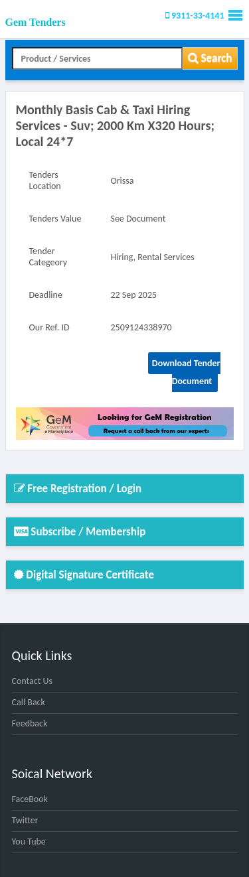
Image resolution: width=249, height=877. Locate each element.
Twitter (25, 820)
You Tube (29, 841)
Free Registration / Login (78, 489)
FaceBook (30, 799)
